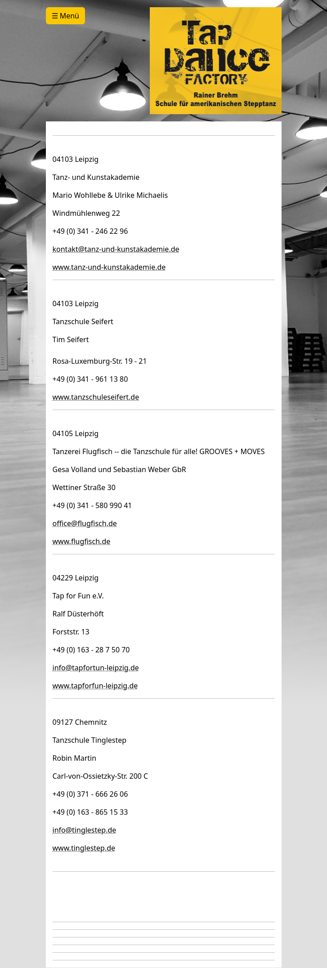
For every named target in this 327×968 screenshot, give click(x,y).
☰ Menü (65, 16)
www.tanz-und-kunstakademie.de (109, 267)
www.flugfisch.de (82, 541)
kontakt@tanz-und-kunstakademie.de (116, 249)
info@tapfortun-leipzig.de (96, 668)
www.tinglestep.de (84, 848)
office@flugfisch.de (85, 523)
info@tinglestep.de (84, 830)
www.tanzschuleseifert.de (96, 397)
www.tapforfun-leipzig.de (95, 686)
